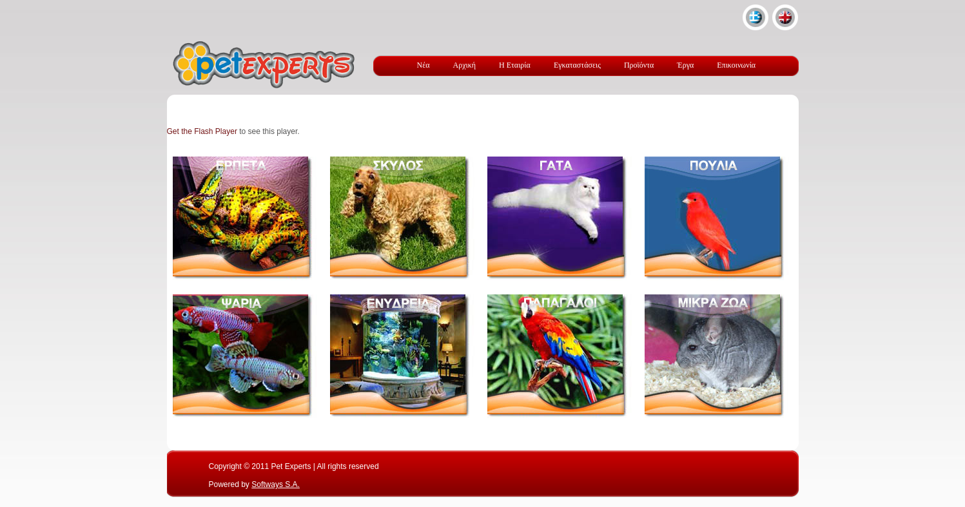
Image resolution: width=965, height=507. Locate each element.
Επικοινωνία (736, 65)
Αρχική (464, 65)
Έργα (685, 65)
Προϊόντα (639, 65)
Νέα (423, 65)
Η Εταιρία (515, 65)
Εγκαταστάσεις (577, 65)
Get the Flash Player (202, 131)
